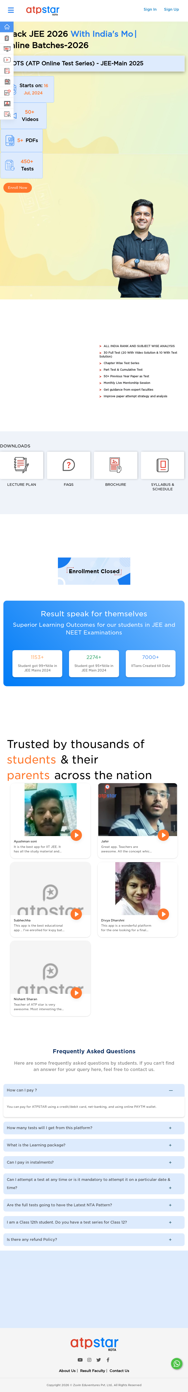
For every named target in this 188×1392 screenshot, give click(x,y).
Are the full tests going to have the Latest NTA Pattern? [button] (93, 1205)
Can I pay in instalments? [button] (93, 1162)
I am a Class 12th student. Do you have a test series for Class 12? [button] (93, 1222)
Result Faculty (92, 1371)
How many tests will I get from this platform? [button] (93, 1128)
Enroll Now (17, 188)
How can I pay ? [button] (93, 1090)
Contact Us (119, 1371)
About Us (67, 1371)
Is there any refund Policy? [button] (93, 1240)
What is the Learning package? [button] (93, 1145)
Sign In (150, 9)
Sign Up (171, 9)
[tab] (94, 1090)
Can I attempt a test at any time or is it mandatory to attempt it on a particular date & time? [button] (93, 1184)
